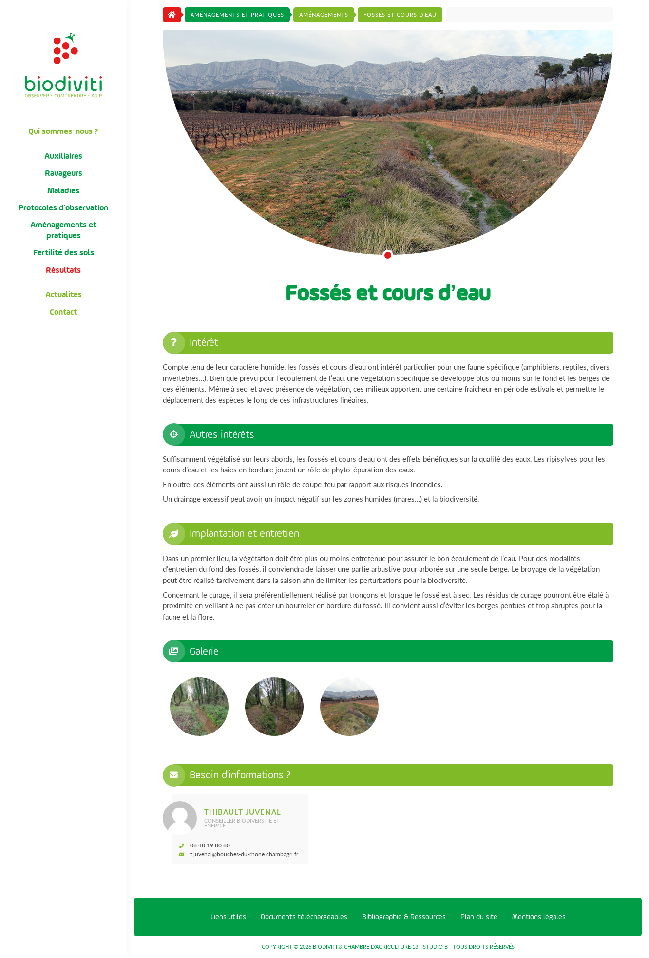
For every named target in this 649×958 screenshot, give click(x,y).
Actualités (63, 294)
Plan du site (478, 916)
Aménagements (323, 14)
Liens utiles (228, 916)
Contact (63, 312)
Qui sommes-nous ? (63, 131)
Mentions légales (539, 916)
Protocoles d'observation (63, 207)
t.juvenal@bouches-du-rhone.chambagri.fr (244, 854)
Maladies (63, 190)
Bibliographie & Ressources (404, 916)
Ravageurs (63, 173)
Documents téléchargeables (304, 916)
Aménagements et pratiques (63, 230)
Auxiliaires (63, 156)
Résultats (63, 270)
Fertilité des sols (63, 252)
